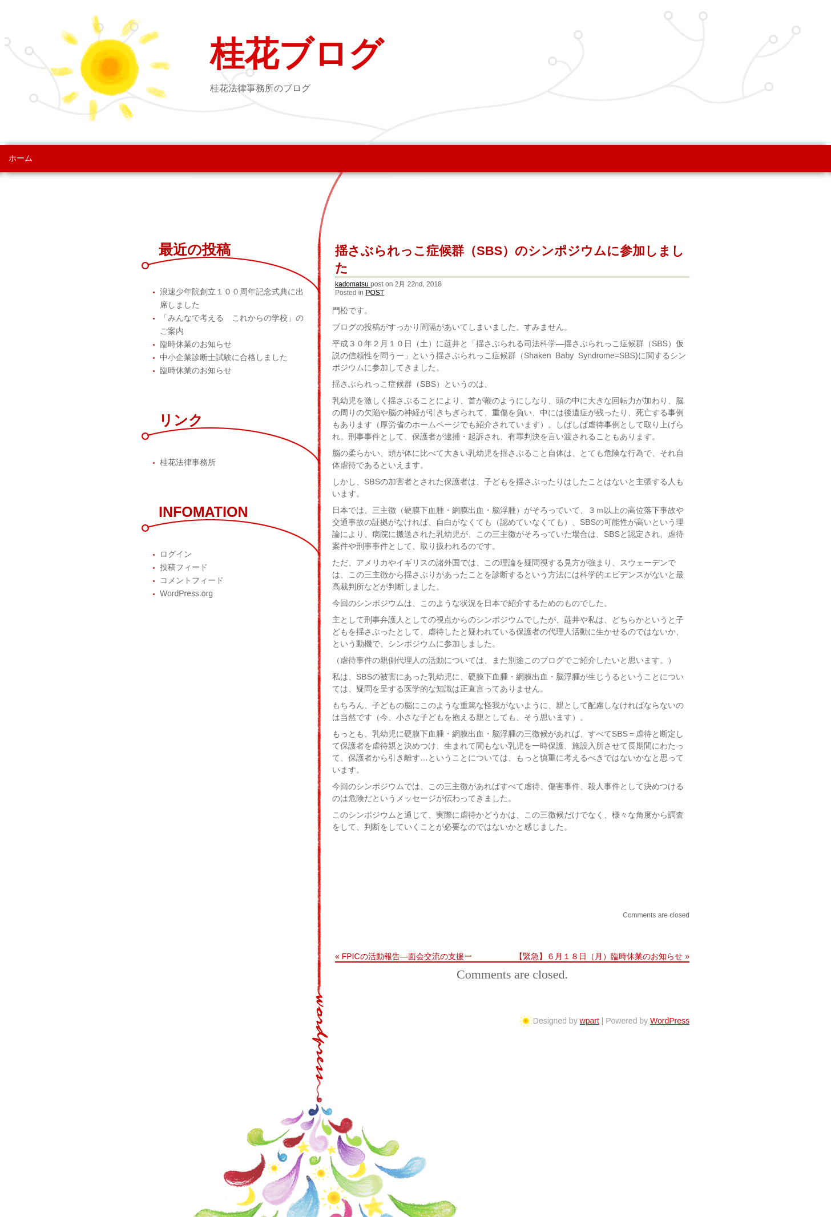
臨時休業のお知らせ (196, 344)
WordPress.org (186, 593)
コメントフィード (192, 580)
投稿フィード (184, 567)
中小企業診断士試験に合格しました (224, 357)
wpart (589, 1020)
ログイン (176, 554)
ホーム (21, 158)
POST (374, 293)
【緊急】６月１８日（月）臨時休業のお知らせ (599, 956)
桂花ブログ (296, 54)
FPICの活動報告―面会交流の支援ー (407, 956)
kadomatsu (352, 284)
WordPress (669, 1020)
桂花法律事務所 (188, 462)
